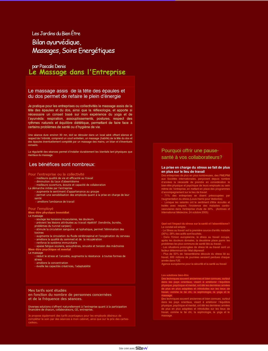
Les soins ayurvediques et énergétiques (170, 25)
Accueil (152, 12)
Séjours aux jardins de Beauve (165, 64)
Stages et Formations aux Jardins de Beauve (173, 58)
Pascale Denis (155, 32)
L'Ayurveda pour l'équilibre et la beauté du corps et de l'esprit (184, 19)
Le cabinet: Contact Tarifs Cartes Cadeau (171, 38)
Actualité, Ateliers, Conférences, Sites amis (173, 51)
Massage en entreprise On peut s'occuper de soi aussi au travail (181, 44)
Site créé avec (135, 348)
